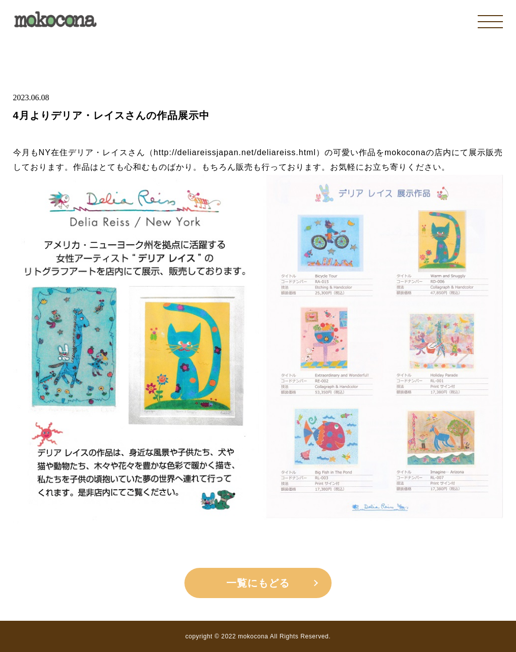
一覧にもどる (258, 583)
